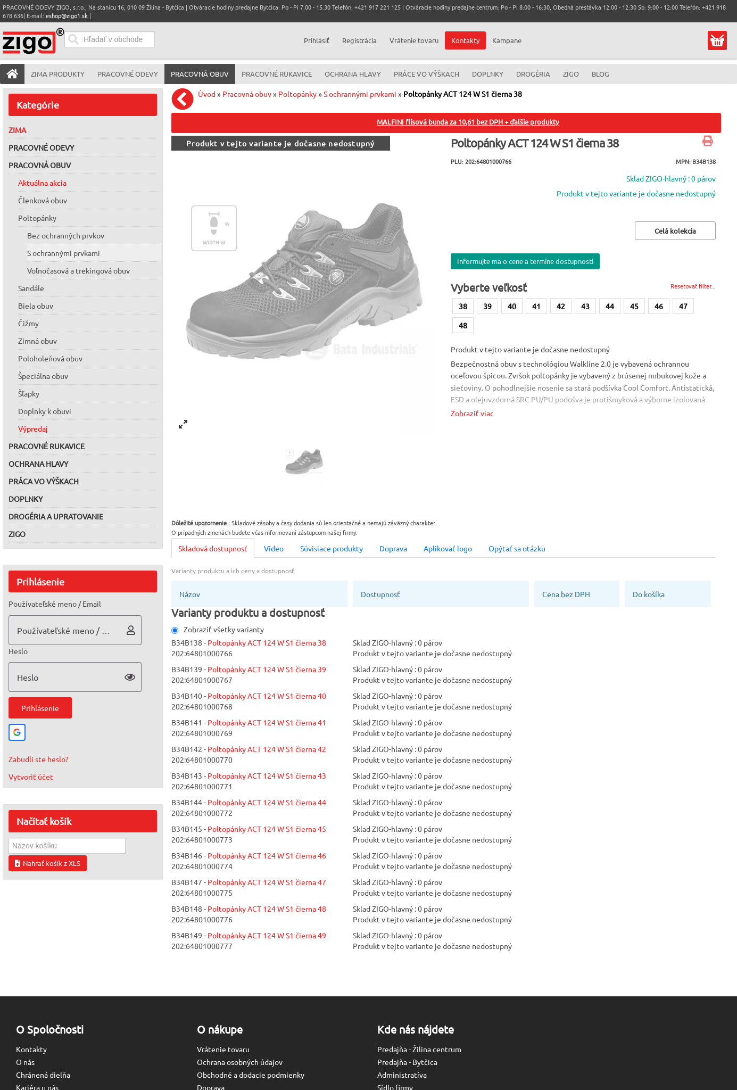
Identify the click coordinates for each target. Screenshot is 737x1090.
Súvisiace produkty (331, 548)
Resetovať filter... (693, 286)
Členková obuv (42, 200)
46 (659, 306)
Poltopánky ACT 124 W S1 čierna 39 (267, 669)
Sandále (31, 288)
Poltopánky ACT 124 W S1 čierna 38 (462, 93)
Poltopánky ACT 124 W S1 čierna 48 (267, 908)
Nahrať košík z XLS (47, 863)
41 (536, 306)
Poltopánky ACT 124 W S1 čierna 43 (267, 775)
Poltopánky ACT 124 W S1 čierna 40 (267, 695)
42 (561, 306)
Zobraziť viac (472, 413)
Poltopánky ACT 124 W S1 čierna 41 (267, 722)
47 (683, 306)
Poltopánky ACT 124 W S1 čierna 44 (267, 802)
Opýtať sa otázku (516, 548)
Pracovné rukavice (47, 446)
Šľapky (28, 393)
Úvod (207, 93)
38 (463, 306)
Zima (17, 130)
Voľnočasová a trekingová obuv (78, 270)
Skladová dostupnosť (212, 548)
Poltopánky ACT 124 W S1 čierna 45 (267, 828)
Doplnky (26, 498)
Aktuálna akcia (42, 182)
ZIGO (17, 534)
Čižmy (28, 323)
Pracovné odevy (41, 147)
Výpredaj (33, 428)
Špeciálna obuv (43, 376)
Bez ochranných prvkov (65, 235)
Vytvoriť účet (31, 776)
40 (512, 306)
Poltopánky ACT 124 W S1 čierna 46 (267, 855)
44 (610, 306)
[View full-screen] (183, 424)
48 (463, 325)
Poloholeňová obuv (50, 358)
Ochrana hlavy (38, 463)
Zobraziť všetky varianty (217, 629)
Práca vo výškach (44, 481)
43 (585, 306)
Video (274, 548)
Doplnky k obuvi (44, 411)
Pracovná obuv (40, 165)
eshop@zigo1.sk (67, 15)
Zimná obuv (37, 340)
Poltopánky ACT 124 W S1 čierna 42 (267, 749)
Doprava (393, 548)
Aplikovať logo (448, 548)
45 (634, 306)
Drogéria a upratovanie (56, 516)
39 (487, 306)
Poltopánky (37, 217)
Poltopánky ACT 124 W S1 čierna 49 (267, 935)
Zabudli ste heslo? (39, 759)
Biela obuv (35, 305)
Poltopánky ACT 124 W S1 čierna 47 (267, 882)
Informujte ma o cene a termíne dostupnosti (525, 261)
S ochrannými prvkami (63, 253)
